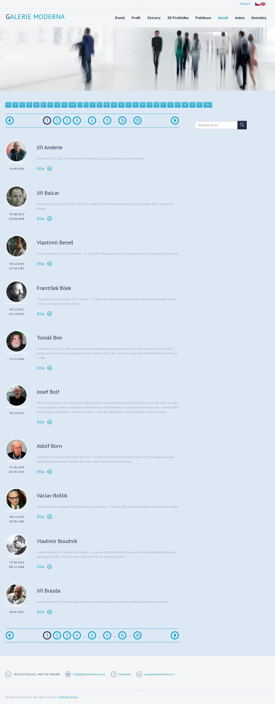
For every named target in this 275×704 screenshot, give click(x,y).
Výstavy (154, 17)
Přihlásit (245, 3)
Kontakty (258, 17)
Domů (120, 17)
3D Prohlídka (178, 17)
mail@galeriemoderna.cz (89, 674)
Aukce (240, 17)
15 (122, 120)
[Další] (175, 120)
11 (107, 120)
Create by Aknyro (67, 697)
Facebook (125, 674)
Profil (136, 17)
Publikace (203, 17)
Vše (208, 104)
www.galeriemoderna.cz (159, 674)
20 (138, 120)
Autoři (223, 17)
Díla (44, 168)
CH (72, 104)
